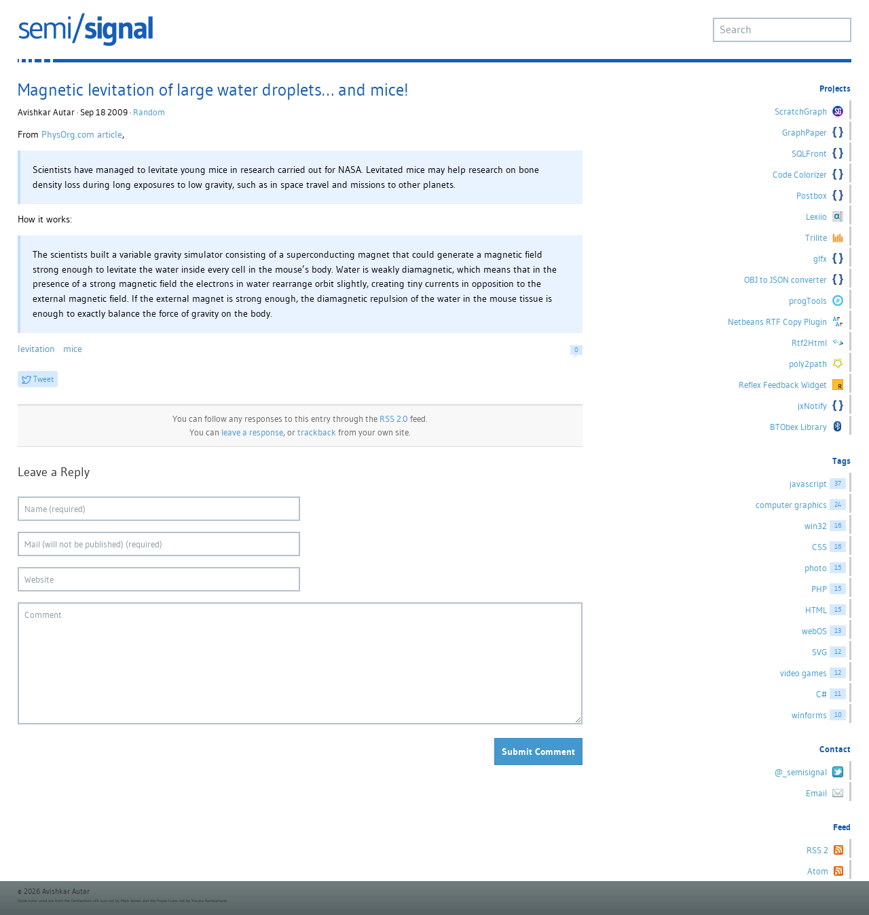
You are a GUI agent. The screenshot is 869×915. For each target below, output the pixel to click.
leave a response (252, 432)
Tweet (43, 379)
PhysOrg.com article (81, 134)
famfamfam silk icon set (92, 900)
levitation (36, 349)
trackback (316, 432)
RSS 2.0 (394, 419)
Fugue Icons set (171, 900)
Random (149, 112)
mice (72, 349)
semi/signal (85, 29)
